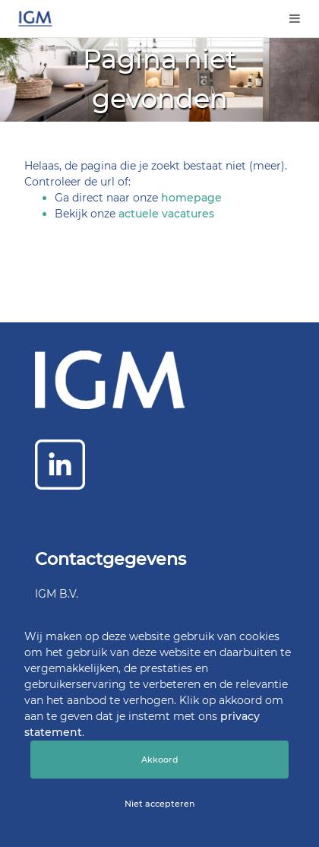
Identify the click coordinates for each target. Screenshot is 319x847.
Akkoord (159, 759)
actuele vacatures (166, 213)
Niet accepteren (159, 803)
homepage (191, 198)
